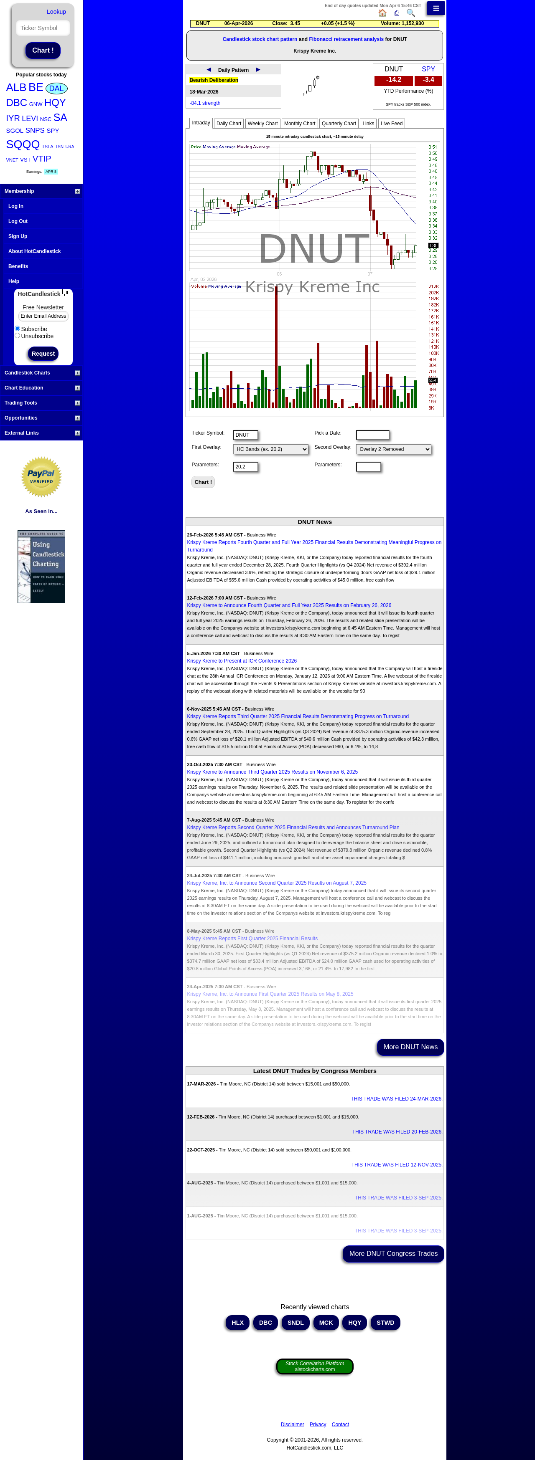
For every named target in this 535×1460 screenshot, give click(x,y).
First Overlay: (206, 447)
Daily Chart (229, 124)
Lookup (56, 11)
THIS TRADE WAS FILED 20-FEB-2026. (397, 1132)
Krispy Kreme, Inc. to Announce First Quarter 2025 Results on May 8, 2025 (270, 994)
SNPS (35, 130)
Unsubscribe (34, 336)
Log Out (18, 221)
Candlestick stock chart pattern (260, 39)
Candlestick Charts (42, 373)
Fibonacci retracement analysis (346, 39)
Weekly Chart (263, 124)
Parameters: (205, 465)
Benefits (18, 266)
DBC (17, 102)
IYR (13, 118)
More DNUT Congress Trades (393, 1253)
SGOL (15, 130)
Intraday (201, 123)
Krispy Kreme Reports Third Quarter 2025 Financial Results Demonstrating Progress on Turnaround (298, 716)
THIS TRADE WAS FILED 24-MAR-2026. (397, 1099)
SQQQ (23, 144)
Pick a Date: (327, 433)
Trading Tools (42, 403)
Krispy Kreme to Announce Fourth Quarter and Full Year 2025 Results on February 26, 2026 (289, 605)
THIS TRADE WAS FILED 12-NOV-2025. (397, 1165)
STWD (385, 1322)
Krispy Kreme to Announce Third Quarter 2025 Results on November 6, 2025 (272, 772)
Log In (15, 206)
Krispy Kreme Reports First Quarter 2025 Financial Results (252, 938)
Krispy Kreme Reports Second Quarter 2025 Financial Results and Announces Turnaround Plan (293, 827)
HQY (55, 102)
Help (13, 281)
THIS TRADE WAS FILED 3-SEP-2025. (399, 1198)
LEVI (30, 118)
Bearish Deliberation (213, 80)
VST (25, 160)
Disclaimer (292, 1424)
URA (69, 146)
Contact (340, 1424)
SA (60, 117)
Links (368, 124)
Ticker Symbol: (207, 433)
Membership (42, 191)
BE (35, 87)
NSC (45, 119)
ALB (16, 87)
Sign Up (17, 236)
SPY (52, 130)
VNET (12, 159)
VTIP (42, 158)
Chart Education (42, 388)
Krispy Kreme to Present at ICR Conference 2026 (242, 661)
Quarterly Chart (339, 124)
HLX (237, 1322)
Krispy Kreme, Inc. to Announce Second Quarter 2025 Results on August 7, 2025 (277, 883)
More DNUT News (411, 1046)
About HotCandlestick (34, 251)
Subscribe (31, 329)
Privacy (318, 1424)
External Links (42, 433)
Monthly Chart (300, 124)
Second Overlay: (333, 447)
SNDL (296, 1322)
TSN (59, 146)
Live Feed (392, 124)
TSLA (48, 146)
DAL (56, 88)
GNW (36, 104)
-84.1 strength (204, 103)
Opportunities (42, 418)
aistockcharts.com (314, 1366)
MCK (326, 1322)
